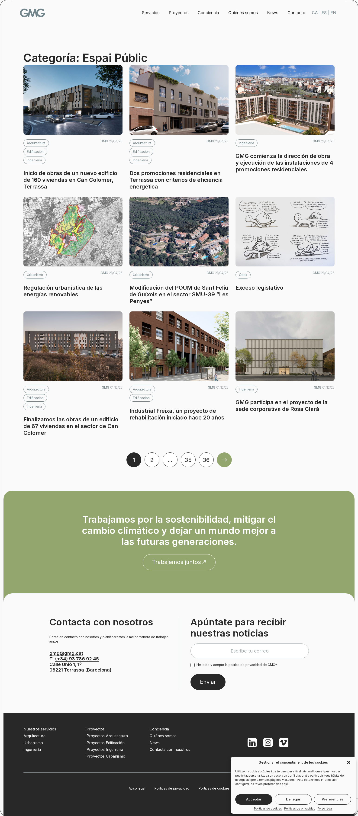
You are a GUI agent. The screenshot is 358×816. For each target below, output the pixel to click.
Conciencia (205, 12)
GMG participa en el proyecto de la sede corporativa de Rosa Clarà (281, 405)
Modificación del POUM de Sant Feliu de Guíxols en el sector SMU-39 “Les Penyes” (179, 294)
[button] (348, 762)
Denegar (293, 799)
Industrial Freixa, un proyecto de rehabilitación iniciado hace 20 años (176, 414)
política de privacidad (245, 665)
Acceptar (253, 799)
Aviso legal (325, 808)
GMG (35, 13)
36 (206, 460)
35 (188, 460)
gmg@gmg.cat (66, 653)
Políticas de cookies (268, 808)
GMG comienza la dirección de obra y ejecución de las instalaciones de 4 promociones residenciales (284, 163)
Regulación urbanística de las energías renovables (63, 291)
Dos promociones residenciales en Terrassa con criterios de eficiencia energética (176, 180)
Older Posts (224, 459)
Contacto (293, 12)
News (269, 12)
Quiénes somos (240, 12)
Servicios (147, 12)
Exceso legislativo (259, 287)
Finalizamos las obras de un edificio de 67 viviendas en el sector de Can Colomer (70, 426)
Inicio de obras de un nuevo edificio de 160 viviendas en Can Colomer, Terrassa (70, 180)
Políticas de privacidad (299, 808)
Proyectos (175, 12)
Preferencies (332, 799)
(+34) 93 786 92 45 (77, 659)
